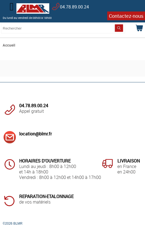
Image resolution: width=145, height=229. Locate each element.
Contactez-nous (126, 16)
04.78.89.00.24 (74, 7)
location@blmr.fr (35, 134)
